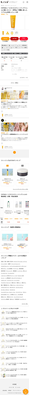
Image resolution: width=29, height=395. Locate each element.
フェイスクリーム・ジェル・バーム (8, 292)
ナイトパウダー (4, 263)
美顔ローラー (3, 296)
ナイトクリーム (19, 292)
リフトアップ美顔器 (5, 299)
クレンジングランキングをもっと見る (20, 189)
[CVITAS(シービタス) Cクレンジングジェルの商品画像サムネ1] (3, 33)
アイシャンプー (9, 270)
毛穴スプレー (3, 268)
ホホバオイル (12, 287)
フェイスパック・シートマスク (13, 280)
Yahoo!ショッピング (24, 39)
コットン (3, 278)
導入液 (11, 261)
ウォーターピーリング (18, 296)
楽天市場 (14, 38)
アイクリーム (15, 268)
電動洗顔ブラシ (6, 285)
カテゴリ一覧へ (25, 303)
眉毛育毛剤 (3, 270)
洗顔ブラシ (24, 282)
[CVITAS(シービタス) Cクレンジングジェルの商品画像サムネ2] (8, 33)
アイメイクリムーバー (15, 263)
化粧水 (2, 261)
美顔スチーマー (10, 296)
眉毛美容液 (21, 268)
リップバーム (20, 270)
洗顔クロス (13, 282)
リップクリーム (4, 273)
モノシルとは (17, 387)
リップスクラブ (11, 273)
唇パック (25, 270)
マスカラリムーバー (5, 266)
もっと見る (14, 74)
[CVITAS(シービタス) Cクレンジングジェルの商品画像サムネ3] (12, 33)
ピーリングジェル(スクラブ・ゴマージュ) (18, 266)
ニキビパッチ (3, 280)
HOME (14, 384)
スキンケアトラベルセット (16, 278)
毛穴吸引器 (17, 299)
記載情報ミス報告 (24, 77)
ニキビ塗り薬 (20, 294)
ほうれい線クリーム (5, 294)
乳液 (5, 261)
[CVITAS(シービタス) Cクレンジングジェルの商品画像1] (13, 22)
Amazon (5, 38)
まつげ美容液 (9, 268)
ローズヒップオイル (5, 289)
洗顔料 (9, 263)
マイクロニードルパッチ (6, 282)
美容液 (8, 261)
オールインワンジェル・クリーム (20, 261)
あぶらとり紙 (21, 275)
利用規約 (9, 390)
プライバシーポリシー (17, 390)
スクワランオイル (19, 287)
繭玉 (2, 285)
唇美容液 (15, 270)
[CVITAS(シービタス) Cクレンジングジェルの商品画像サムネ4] (16, 33)
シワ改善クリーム (13, 294)
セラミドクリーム (19, 285)
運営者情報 (5, 390)
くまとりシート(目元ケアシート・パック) (9, 275)
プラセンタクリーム (5, 287)
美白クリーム (13, 285)
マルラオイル (12, 289)
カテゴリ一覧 (11, 387)
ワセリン (24, 292)
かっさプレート (23, 299)
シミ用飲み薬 (8, 278)
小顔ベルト (12, 299)
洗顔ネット (19, 282)
